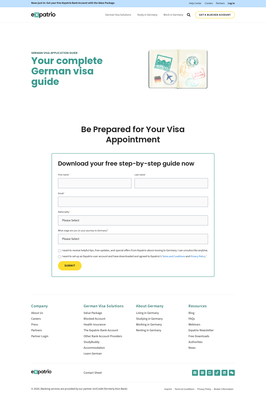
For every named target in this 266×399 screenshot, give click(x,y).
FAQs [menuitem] (191, 321)
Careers (206, 3)
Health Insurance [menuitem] (95, 327)
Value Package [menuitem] (93, 315)
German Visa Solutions (118, 14)
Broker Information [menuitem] (222, 392)
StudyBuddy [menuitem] (91, 344)
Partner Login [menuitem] (39, 339)
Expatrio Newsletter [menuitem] (201, 333)
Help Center (191, 3)
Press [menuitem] (34, 327)
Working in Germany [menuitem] (149, 327)
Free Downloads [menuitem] (198, 339)
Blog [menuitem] (191, 315)
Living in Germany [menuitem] (147, 315)
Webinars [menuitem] (194, 327)
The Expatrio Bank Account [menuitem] (101, 333)
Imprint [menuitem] (160, 392)
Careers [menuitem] (36, 321)
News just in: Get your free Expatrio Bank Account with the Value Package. (74, 3)
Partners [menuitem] (36, 333)
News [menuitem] (192, 350)
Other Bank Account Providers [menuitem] (103, 339)
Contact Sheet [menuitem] (93, 375)
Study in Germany (147, 14)
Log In (231, 3)
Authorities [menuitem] (195, 344)
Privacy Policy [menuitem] (200, 392)
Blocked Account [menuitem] (94, 321)
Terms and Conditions (174, 255)
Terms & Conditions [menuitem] (178, 392)
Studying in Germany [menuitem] (149, 321)
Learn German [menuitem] (93, 356)
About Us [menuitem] (37, 315)
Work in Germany (173, 14)
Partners (219, 3)
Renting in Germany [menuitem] (148, 333)
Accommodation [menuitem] (94, 350)
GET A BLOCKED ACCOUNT (215, 14)
